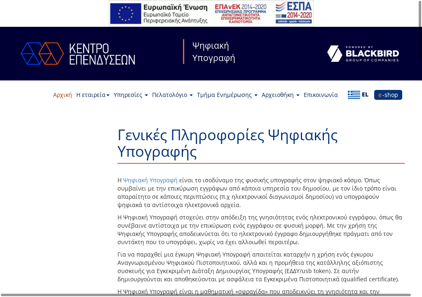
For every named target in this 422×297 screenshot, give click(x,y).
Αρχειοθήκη (281, 95)
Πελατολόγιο (172, 95)
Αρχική (62, 95)
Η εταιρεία (93, 95)
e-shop (388, 95)
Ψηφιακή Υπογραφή (150, 180)
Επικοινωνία (321, 95)
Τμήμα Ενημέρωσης (227, 95)
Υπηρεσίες (131, 95)
